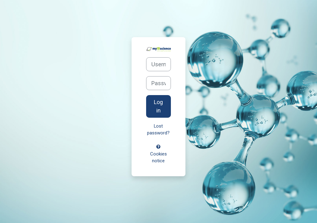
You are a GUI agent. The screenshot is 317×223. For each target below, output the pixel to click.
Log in (158, 106)
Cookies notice (158, 154)
